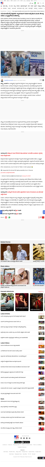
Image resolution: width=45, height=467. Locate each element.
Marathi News (12, 452)
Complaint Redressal (22, 447)
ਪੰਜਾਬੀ (21, 1)
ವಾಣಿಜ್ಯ (42, 6)
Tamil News (11, 454)
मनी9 (32, 1)
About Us (10, 445)
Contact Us (5, 445)
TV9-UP (35, 1)
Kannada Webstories (7, 291)
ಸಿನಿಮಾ (18, 6)
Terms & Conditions (37, 445)
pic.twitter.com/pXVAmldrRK (8, 173)
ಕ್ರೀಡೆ (26, 8)
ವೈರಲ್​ (35, 6)
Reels (2, 399)
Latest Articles (5, 314)
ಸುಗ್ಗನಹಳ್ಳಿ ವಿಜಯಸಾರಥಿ (8, 80)
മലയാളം (28, 1)
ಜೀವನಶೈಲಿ (31, 8)
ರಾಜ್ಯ (15, 6)
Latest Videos (5, 343)
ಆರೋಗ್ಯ (35, 8)
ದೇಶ (29, 6)
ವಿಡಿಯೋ (5, 8)
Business (9, 11)
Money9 (33, 454)
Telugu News (18, 452)
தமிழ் (25, 1)
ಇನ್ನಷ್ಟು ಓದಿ (41, 291)
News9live (25, 454)
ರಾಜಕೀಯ (40, 8)
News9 (2, 1)
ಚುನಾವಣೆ (14, 8)
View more (41, 314)
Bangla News (25, 452)
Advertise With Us (17, 445)
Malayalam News (18, 454)
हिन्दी (5, 1)
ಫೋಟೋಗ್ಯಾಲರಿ (24, 6)
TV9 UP (29, 454)
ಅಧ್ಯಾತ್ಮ (39, 6)
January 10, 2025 (26, 176)
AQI (32, 3)
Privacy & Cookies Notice (27, 445)
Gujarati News (31, 452)
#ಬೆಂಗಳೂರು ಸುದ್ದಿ (20, 8)
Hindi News (5, 452)
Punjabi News (38, 452)
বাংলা (18, 1)
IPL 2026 (11, 6)
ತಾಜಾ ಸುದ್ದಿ (5, 6)
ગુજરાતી (14, 1)
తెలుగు (8, 1)
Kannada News (3, 11)
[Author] (2, 80)
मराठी (11, 1)
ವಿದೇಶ (32, 6)
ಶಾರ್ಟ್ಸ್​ (9, 8)
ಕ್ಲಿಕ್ (17, 211)
